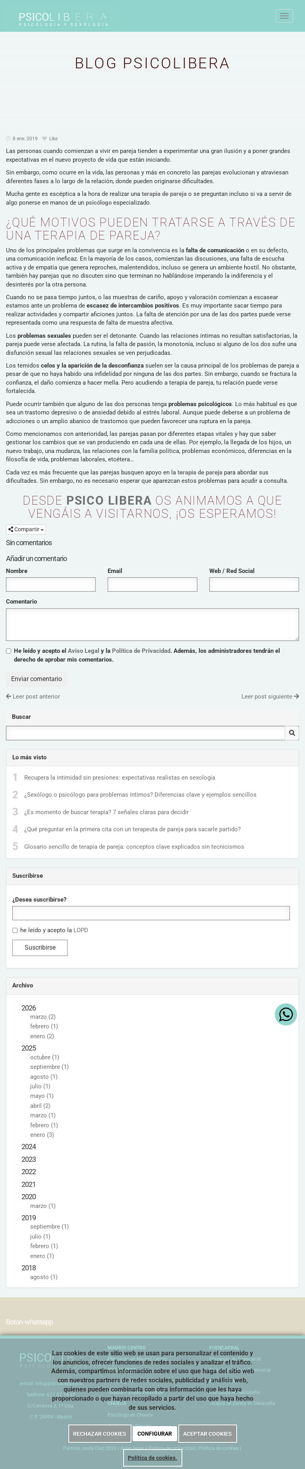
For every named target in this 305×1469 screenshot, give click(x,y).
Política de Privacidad (141, 650)
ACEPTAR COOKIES (207, 1433)
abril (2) (40, 1105)
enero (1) (42, 1256)
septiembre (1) (49, 1066)
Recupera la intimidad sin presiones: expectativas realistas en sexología (119, 777)
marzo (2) (43, 1016)
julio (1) (40, 1086)
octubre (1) (44, 1057)
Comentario (21, 601)
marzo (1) (43, 1115)
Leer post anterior (33, 696)
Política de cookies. (152, 1458)
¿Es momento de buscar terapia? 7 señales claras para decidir (106, 812)
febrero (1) (44, 1026)
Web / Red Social (232, 571)
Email (115, 571)
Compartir (26, 529)
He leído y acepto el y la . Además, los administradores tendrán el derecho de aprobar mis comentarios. (147, 655)
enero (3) (42, 1134)
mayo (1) (42, 1095)
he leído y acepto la (50, 930)
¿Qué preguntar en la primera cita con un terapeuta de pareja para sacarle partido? (132, 829)
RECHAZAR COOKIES (99, 1433)
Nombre (16, 571)
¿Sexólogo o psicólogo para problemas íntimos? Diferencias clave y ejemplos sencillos (140, 794)
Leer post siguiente (270, 696)
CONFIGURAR (154, 1433)
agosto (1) (44, 1076)
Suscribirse (40, 947)
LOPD (80, 930)
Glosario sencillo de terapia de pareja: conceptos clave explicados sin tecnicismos (134, 846)
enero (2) (42, 1036)
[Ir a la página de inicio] (12, 16)
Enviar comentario (36, 679)
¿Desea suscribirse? (39, 899)
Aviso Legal (83, 650)
